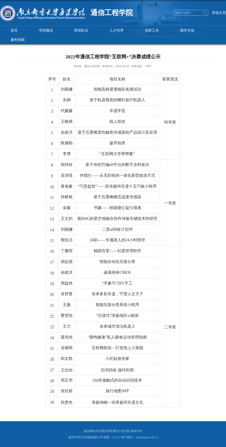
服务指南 (18, 40)
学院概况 (46, 30)
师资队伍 (81, 30)
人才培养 (116, 30)
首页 (14, 30)
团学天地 (187, 30)
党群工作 (152, 30)
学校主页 (219, 13)
